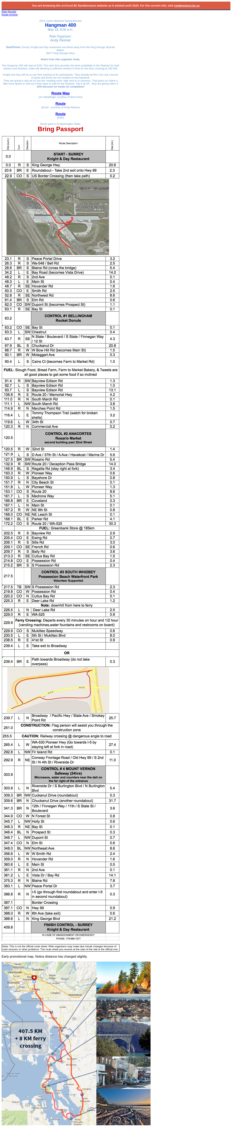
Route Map (60, 93)
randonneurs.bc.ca (186, 5)
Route (61, 104)
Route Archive (10, 14)
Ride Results (9, 11)
